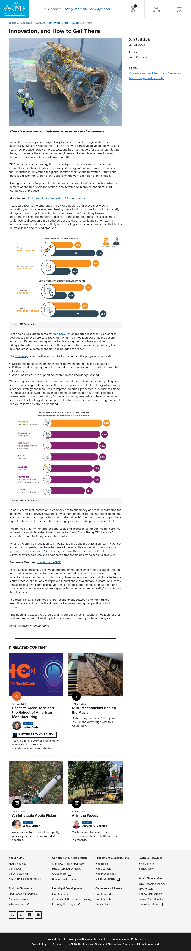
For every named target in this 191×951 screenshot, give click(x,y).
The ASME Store (151, 904)
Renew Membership (150, 894)
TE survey (21, 356)
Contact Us (15, 868)
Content (40, 22)
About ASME (16, 857)
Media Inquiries (17, 863)
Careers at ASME (18, 873)
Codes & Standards (20, 888)
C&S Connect (19, 904)
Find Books (102, 863)
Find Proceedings (106, 873)
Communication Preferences (128, 939)
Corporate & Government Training (71, 899)
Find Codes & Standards (23, 894)
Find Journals (103, 868)
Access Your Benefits (151, 899)
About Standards (18, 899)
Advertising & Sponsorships (25, 878)
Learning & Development (67, 888)
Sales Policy (39, 944)
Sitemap (57, 944)
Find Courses (60, 894)
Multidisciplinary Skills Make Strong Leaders (56, 198)
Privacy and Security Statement (86, 939)
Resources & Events (64, 879)
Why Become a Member (153, 883)
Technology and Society (146, 78)
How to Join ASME (49, 562)
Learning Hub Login (66, 904)
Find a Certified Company (66, 868)
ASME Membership (150, 878)
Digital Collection (108, 878)
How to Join (146, 888)
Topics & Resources (20, 22)
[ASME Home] (14, 9)
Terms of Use (53, 939)
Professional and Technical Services (155, 73)
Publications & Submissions (112, 857)
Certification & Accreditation (69, 857)
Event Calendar (104, 894)
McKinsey (59, 334)
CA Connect (61, 873)
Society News (147, 868)
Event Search (103, 899)
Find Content (146, 863)
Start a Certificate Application (68, 863)
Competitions (103, 904)
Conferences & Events (109, 888)
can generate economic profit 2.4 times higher (63, 549)
